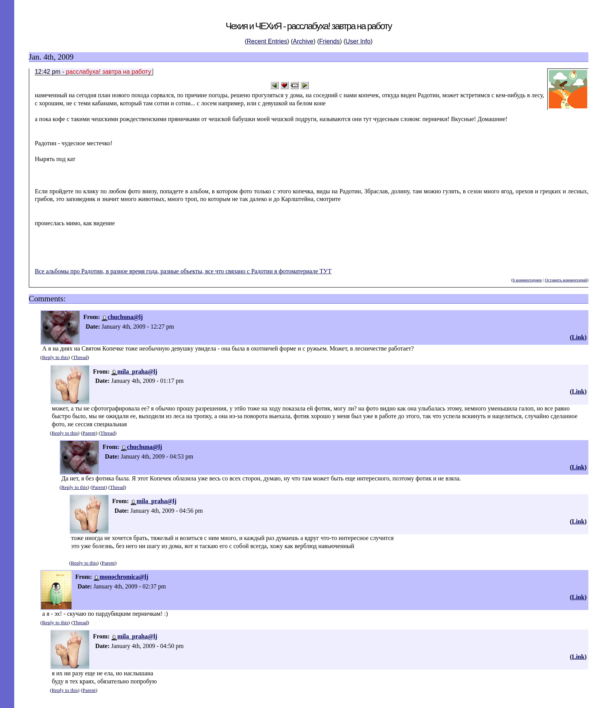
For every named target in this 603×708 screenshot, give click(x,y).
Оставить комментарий (566, 280)
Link (578, 337)
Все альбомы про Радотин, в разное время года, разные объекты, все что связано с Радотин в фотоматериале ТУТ (183, 271)
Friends (329, 41)
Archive (303, 41)
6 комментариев (527, 280)
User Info (358, 41)
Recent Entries (267, 41)
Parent (89, 433)
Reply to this (55, 357)
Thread (80, 357)
